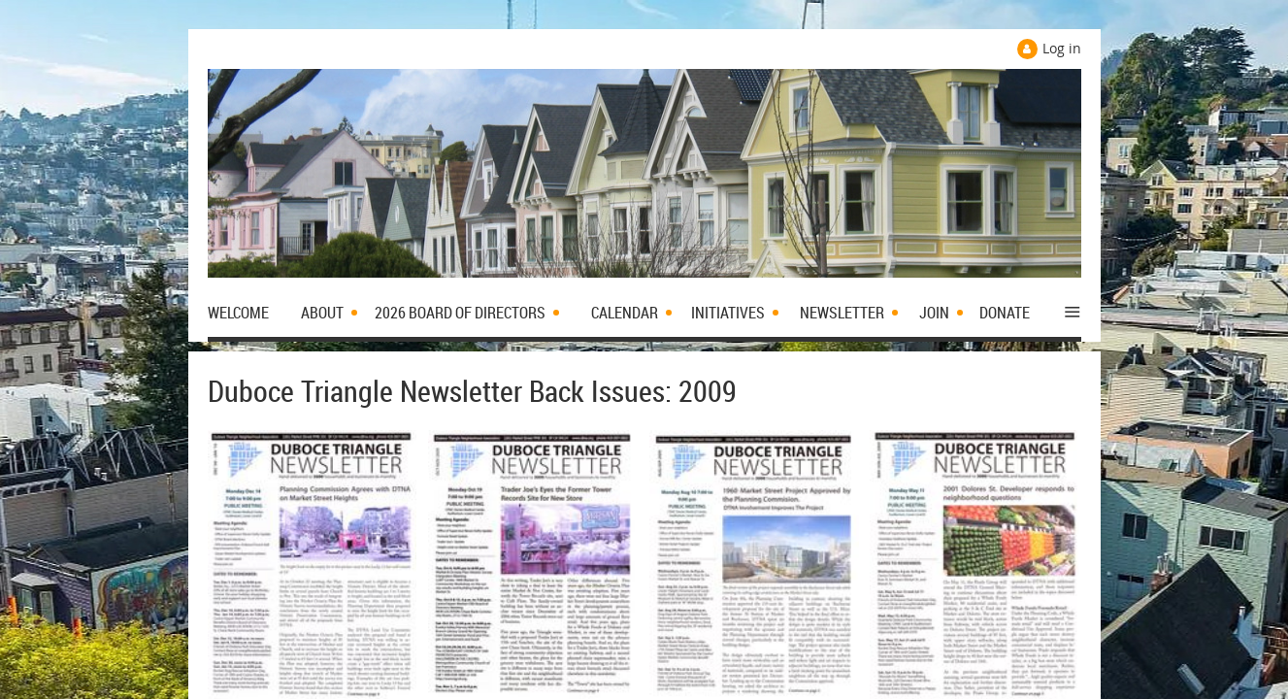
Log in (1061, 48)
